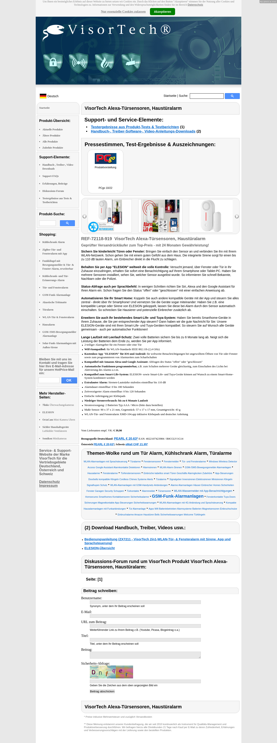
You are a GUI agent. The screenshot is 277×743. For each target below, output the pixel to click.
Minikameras (54, 438)
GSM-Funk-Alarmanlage (56, 294)
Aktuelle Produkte (52, 129)
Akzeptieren (162, 11)
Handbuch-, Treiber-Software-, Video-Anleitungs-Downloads (143, 131)
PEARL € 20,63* (126, 438)
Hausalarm (48, 324)
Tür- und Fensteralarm (55, 287)
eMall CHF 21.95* (137, 444)
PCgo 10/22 (105, 187)
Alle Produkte (50, 141)
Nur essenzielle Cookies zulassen (123, 11)
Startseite (170, 95)
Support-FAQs (50, 176)
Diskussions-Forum (53, 191)
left (84, 216)
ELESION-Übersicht (99, 548)
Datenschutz (195, 4)
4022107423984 (155, 438)
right (237, 216)
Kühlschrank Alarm (53, 242)
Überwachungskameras (58, 404)
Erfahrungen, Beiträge (55, 183)
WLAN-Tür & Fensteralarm (58, 317)
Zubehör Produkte (52, 147)
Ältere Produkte (51, 135)
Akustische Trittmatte (54, 302)
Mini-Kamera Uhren (58, 419)
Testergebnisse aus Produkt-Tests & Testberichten (135, 127)
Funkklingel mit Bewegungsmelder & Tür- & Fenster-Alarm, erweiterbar (58, 264)
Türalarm (47, 309)
